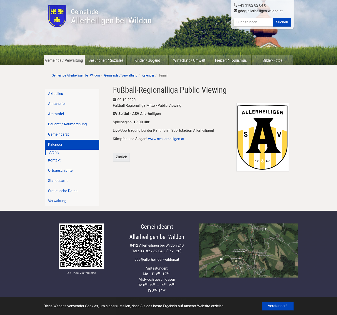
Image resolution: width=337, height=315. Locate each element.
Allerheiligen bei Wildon (111, 16)
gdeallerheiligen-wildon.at (258, 10)
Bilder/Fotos (272, 60)
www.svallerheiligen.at (166, 139)
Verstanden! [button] (277, 306)
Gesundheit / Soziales (105, 60)
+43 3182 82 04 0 (250, 5)
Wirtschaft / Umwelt (189, 60)
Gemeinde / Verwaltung (64, 60)
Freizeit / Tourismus (231, 60)
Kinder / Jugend (147, 60)
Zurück (121, 157)
